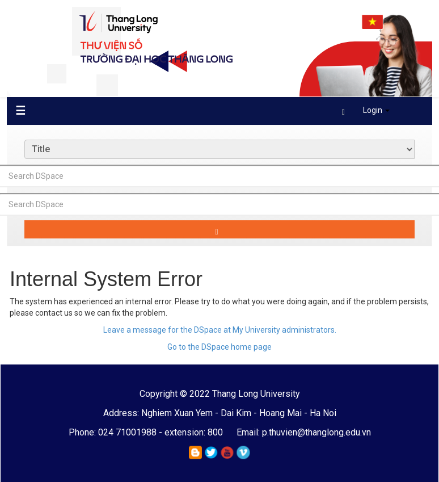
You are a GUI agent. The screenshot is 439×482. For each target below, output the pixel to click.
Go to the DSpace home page (219, 346)
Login (366, 110)
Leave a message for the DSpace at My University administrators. (219, 329)
